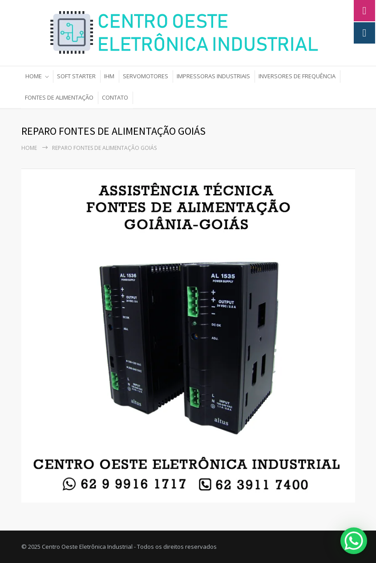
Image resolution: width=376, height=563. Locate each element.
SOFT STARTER (76, 76)
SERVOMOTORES (145, 76)
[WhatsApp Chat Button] (353, 540)
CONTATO (115, 97)
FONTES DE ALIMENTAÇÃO (59, 97)
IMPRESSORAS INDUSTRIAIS (213, 76)
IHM (109, 76)
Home (29, 148)
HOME (33, 76)
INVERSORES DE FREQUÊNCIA (297, 76)
